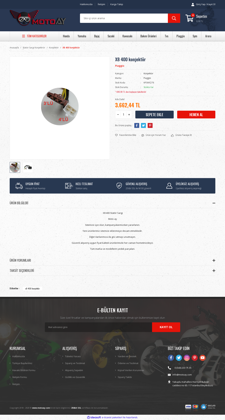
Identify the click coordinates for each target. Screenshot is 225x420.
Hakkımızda (86, 4)
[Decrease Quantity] (118, 114)
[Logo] (38, 18)
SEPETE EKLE (154, 114)
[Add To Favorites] (125, 135)
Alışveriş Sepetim (74, 370)
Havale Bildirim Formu (23, 370)
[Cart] (200, 18)
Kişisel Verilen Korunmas (131, 370)
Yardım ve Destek (127, 356)
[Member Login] (203, 4)
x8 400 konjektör (32, 288)
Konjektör (148, 73)
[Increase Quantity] (129, 114)
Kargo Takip (116, 4)
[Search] (130, 18)
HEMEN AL (196, 114)
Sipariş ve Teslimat (75, 363)
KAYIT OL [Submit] (166, 327)
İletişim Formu (19, 377)
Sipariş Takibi (125, 377)
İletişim (101, 4)
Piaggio (119, 65)
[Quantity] (123, 114)
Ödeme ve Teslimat (128, 363)
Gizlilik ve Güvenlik (75, 377)
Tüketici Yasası (73, 356)
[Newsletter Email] (112, 327)
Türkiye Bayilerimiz (22, 363)
